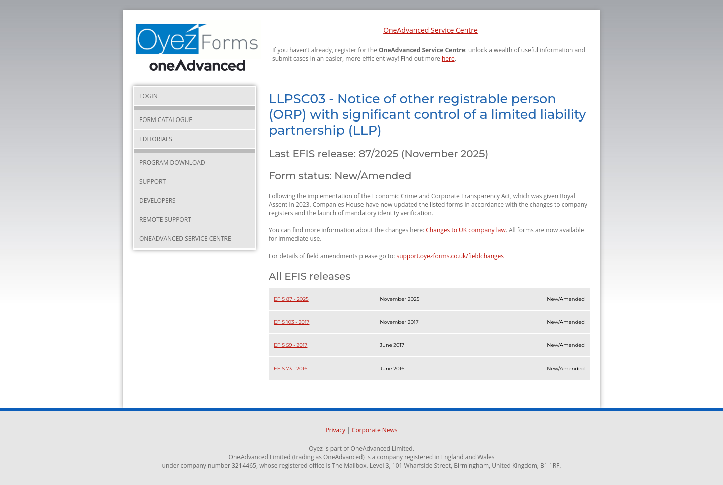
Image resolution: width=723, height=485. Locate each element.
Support (152, 181)
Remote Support (165, 219)
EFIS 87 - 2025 (291, 299)
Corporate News (375, 430)
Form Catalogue (165, 119)
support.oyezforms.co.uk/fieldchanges (450, 256)
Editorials (155, 139)
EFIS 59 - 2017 (290, 345)
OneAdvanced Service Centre (430, 30)
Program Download (172, 162)
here (448, 58)
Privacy (335, 430)
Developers (157, 200)
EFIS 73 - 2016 (290, 368)
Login (148, 96)
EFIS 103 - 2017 (291, 322)
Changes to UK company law (465, 230)
